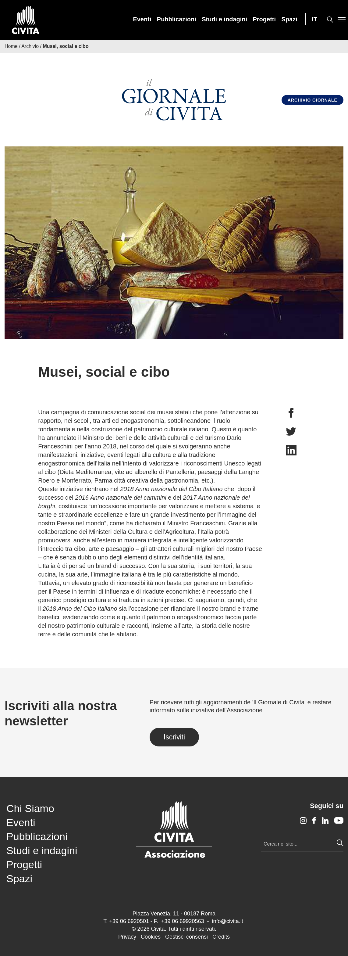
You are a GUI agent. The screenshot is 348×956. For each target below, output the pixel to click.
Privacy (127, 937)
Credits (221, 937)
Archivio (30, 46)
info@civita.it (227, 921)
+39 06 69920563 (182, 921)
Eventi (142, 19)
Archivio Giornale (312, 99)
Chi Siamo (30, 808)
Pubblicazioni (176, 19)
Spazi (289, 19)
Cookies (151, 937)
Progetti (264, 19)
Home (11, 46)
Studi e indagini (224, 19)
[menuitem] (142, 19)
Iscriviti (174, 737)
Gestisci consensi (186, 937)
